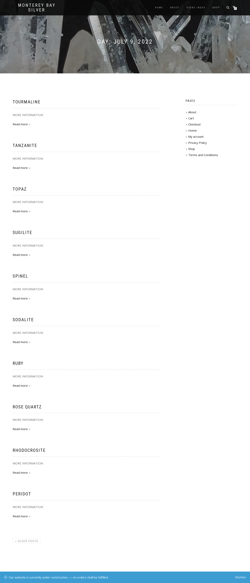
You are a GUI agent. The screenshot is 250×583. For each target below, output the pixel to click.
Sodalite (23, 319)
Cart (191, 118)
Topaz (20, 189)
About (175, 7)
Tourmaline (26, 101)
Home (159, 7)
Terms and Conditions (203, 155)
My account (196, 136)
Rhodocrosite (29, 450)
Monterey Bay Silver (37, 7)
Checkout (194, 124)
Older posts (26, 541)
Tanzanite (25, 145)
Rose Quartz (27, 406)
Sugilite (22, 232)
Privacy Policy (197, 143)
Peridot (22, 493)
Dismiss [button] (240, 577)
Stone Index (196, 7)
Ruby (18, 363)
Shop (216, 7)
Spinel (20, 276)
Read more (20, 124)
